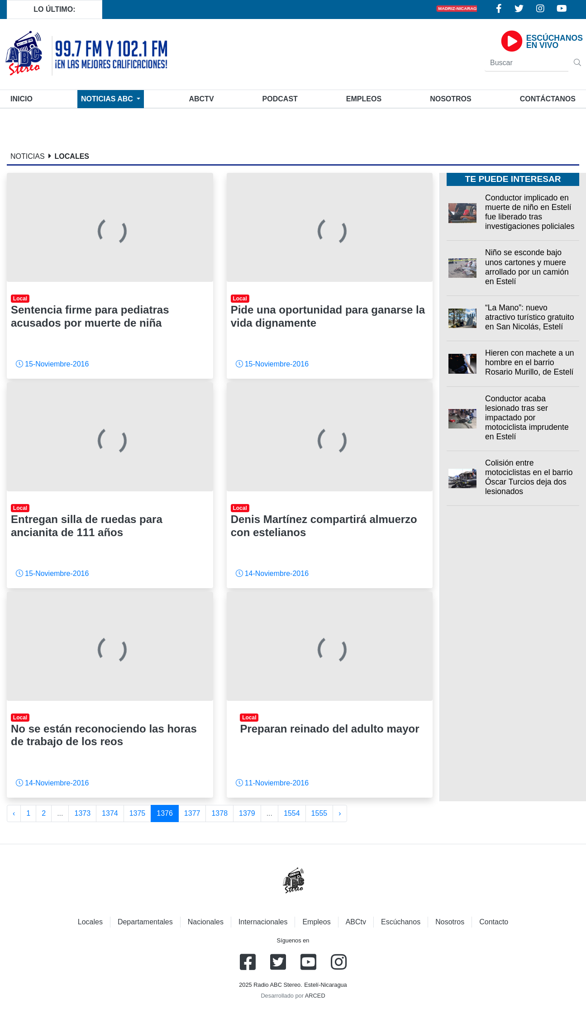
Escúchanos (400, 922)
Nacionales (206, 922)
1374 (110, 813)
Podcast (280, 99)
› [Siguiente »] (339, 813)
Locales (90, 922)
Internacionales (263, 922)
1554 (292, 813)
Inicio (23, 98)
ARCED (315, 995)
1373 (82, 813)
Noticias (108, 99)
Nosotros (451, 99)
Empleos (316, 922)
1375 (137, 813)
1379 (247, 813)
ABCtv (201, 99)
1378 (219, 813)
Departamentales (145, 922)
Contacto (493, 922)
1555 (319, 813)
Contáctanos (548, 99)
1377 (192, 813)
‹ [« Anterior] (14, 813)
